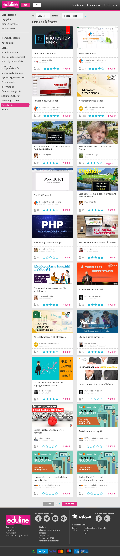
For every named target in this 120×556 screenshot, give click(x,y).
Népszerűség (72, 15)
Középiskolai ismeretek (13, 56)
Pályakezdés (7, 104)
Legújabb (6, 19)
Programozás (8, 81)
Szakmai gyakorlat (10, 95)
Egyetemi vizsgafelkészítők (10, 67)
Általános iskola (9, 52)
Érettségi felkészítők (12, 61)
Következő (69, 503)
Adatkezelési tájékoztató (17, 535)
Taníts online (74, 529)
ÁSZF (86, 530)
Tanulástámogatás (11, 91)
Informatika (7, 86)
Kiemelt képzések (10, 37)
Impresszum (11, 532)
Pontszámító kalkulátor (49, 540)
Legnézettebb (8, 14)
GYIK (86, 533)
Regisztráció (110, 5)
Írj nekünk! (10, 530)
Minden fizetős (9, 28)
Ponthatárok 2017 (46, 538)
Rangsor (42, 532)
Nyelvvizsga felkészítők (13, 77)
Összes (5, 47)
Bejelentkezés (94, 5)
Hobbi (4, 109)
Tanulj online (78, 5)
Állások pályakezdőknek (49, 530)
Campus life (44, 535)
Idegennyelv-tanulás (12, 72)
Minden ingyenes (10, 23)
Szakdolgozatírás (10, 100)
